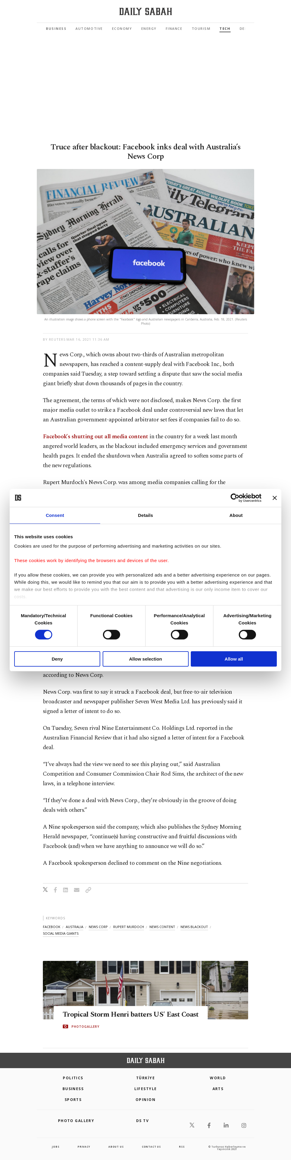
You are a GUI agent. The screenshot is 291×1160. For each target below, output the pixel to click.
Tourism (201, 28)
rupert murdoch (128, 926)
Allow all (234, 658)
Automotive (89, 28)
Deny (57, 658)
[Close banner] (275, 498)
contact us (151, 1146)
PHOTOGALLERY (85, 1031)
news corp (98, 926)
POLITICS (73, 1077)
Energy (149, 28)
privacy (84, 1146)
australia (74, 926)
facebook (51, 926)
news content (162, 926)
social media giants (60, 933)
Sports (73, 1099)
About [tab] (236, 514)
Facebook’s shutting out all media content (95, 436)
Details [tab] (145, 514)
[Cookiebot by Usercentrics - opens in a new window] (235, 497)
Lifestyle (145, 1088)
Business (56, 28)
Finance (174, 28)
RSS (181, 1146)
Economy (122, 28)
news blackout (194, 926)
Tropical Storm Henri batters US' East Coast (125, 1014)
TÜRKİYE (145, 1077)
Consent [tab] (55, 514)
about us (115, 1146)
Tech (224, 28)
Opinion (145, 1099)
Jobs (55, 1146)
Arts (218, 1088)
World (218, 1077)
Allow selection (145, 658)
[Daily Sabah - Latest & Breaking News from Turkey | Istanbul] (145, 11)
